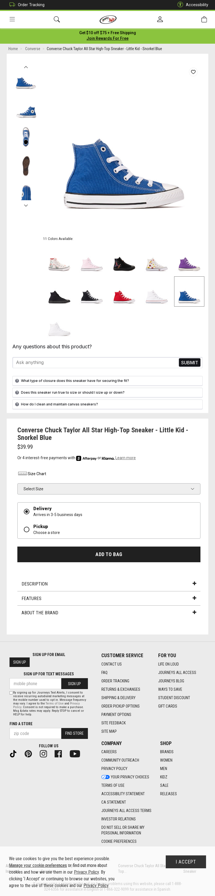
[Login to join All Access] (107, 33)
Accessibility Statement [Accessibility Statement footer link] (123, 794)
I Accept (186, 862)
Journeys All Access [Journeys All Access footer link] (177, 672)
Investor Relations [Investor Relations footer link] (118, 819)
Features (109, 599)
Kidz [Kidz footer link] (163, 777)
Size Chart (31, 474)
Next (25, 205)
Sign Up (19, 662)
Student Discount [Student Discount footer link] (174, 698)
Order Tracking (26, 5)
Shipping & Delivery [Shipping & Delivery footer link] (118, 698)
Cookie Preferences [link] (119, 841)
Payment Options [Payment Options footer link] (116, 714)
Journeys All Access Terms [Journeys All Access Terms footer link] (126, 810)
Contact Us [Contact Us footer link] (111, 664)
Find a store (21, 724)
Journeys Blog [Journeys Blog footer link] (171, 681)
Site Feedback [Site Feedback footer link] (113, 723)
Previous (25, 66)
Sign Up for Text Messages (49, 674)
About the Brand (109, 613)
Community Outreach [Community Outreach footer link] (120, 760)
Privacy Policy (86, 872)
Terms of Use (55, 703)
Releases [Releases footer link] (168, 794)
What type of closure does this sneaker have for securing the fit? (71, 381)
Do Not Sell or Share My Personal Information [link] (122, 830)
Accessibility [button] (191, 5)
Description (109, 584)
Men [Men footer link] (163, 768)
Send (189, 363)
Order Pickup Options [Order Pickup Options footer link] (120, 706)
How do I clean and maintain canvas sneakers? (56, 405)
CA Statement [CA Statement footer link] (113, 802)
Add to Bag (108, 555)
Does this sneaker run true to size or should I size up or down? (69, 393)
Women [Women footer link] (166, 760)
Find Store (74, 733)
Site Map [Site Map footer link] (109, 731)
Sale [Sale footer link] (164, 785)
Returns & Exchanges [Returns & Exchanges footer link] (120, 689)
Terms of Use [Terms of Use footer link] (113, 785)
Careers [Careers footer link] (109, 752)
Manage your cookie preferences (38, 865)
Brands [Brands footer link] (167, 752)
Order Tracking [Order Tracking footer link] (115, 681)
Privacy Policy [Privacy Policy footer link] (114, 768)
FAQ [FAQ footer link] (104, 672)
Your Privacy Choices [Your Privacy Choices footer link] (125, 777)
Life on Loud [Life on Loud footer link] (168, 664)
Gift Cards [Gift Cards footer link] (167, 706)
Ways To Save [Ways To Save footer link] (170, 689)
